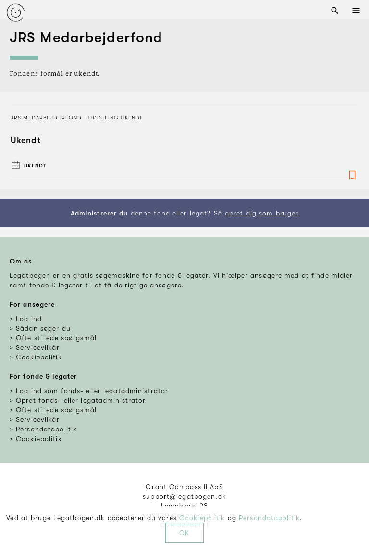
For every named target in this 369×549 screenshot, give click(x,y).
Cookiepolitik (202, 518)
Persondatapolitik (269, 518)
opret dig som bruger (261, 213)
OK (184, 533)
